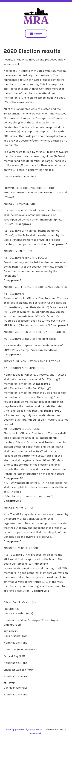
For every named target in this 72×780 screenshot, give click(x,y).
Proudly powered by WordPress (23, 729)
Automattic (35, 733)
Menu (36, 33)
